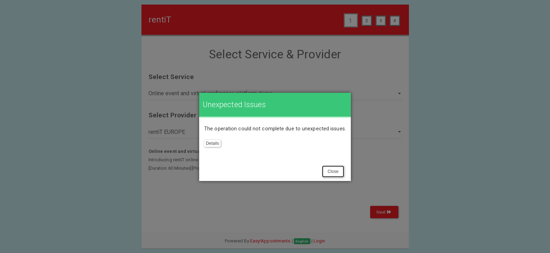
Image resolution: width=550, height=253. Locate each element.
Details (212, 143)
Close (333, 171)
